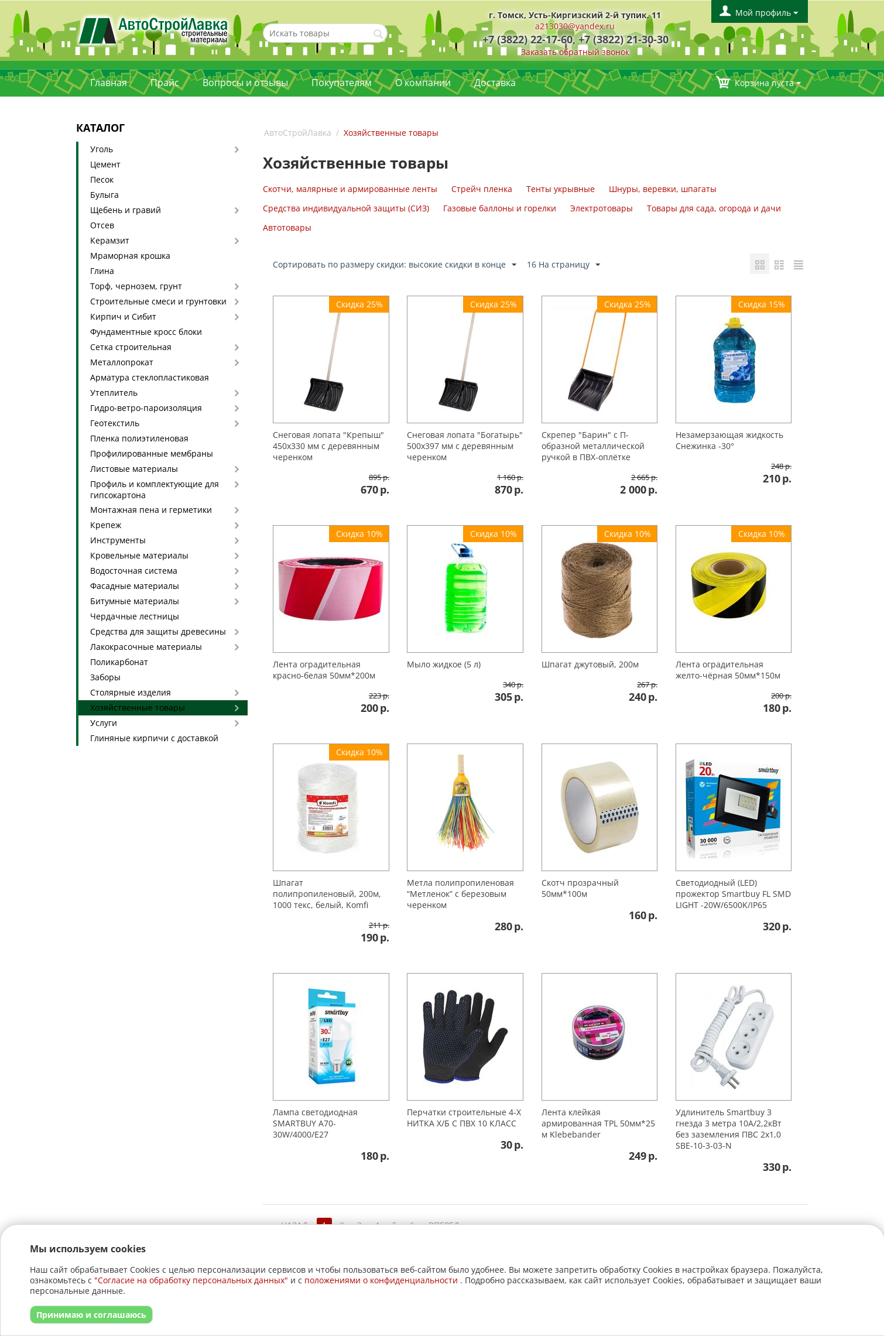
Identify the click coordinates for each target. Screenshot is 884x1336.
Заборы (105, 677)
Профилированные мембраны (151, 453)
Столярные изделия (130, 692)
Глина (102, 270)
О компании (423, 82)
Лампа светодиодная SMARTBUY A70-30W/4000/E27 (315, 1123)
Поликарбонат (119, 661)
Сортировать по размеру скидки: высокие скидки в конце (394, 265)
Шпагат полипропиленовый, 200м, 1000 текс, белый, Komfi (327, 893)
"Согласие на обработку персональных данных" (191, 1280)
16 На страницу (563, 265)
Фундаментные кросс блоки (146, 331)
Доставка (495, 82)
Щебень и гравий (125, 209)
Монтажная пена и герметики (151, 509)
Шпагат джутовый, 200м (590, 664)
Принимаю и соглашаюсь (91, 1314)
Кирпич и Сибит (123, 316)
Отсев (102, 225)
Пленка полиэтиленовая (139, 438)
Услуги (103, 722)
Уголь (101, 149)
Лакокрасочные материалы (146, 646)
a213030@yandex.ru (575, 26)
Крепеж (105, 524)
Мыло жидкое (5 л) (444, 664)
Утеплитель (114, 392)
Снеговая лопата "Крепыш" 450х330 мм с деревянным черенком (328, 446)
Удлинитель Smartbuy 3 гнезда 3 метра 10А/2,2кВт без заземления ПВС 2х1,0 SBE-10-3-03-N (729, 1129)
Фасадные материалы (134, 585)
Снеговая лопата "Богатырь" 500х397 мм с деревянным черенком (465, 446)
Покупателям (341, 82)
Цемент (105, 164)
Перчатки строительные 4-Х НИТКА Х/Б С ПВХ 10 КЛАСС (464, 1118)
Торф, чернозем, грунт (136, 286)
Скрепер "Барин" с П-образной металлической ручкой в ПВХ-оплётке (593, 446)
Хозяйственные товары (137, 707)
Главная (108, 82)
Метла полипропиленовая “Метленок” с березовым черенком (460, 893)
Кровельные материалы (139, 555)
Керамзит (109, 240)
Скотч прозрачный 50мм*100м (580, 888)
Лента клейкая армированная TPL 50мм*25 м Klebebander (598, 1123)
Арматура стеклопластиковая (149, 377)
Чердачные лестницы (134, 616)
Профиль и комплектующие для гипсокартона (154, 489)
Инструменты (118, 540)
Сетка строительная (131, 346)
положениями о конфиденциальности (381, 1280)
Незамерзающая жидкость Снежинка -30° (729, 440)
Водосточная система (133, 570)
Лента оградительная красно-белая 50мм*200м (324, 670)
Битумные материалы (134, 601)
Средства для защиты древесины (158, 631)
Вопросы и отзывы (245, 82)
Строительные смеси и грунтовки (158, 301)
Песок (102, 179)
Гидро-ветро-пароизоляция (146, 407)
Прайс (164, 82)
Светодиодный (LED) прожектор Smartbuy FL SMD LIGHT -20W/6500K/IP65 (733, 893)
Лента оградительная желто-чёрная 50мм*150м (728, 670)
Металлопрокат (121, 362)
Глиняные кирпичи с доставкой (154, 738)
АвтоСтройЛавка (297, 132)
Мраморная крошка (130, 255)
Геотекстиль (114, 423)
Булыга (104, 194)
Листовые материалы (134, 468)
